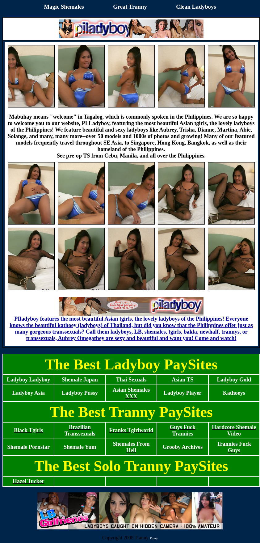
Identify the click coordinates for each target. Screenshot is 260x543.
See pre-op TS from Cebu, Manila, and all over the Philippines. (131, 156)
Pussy (154, 538)
